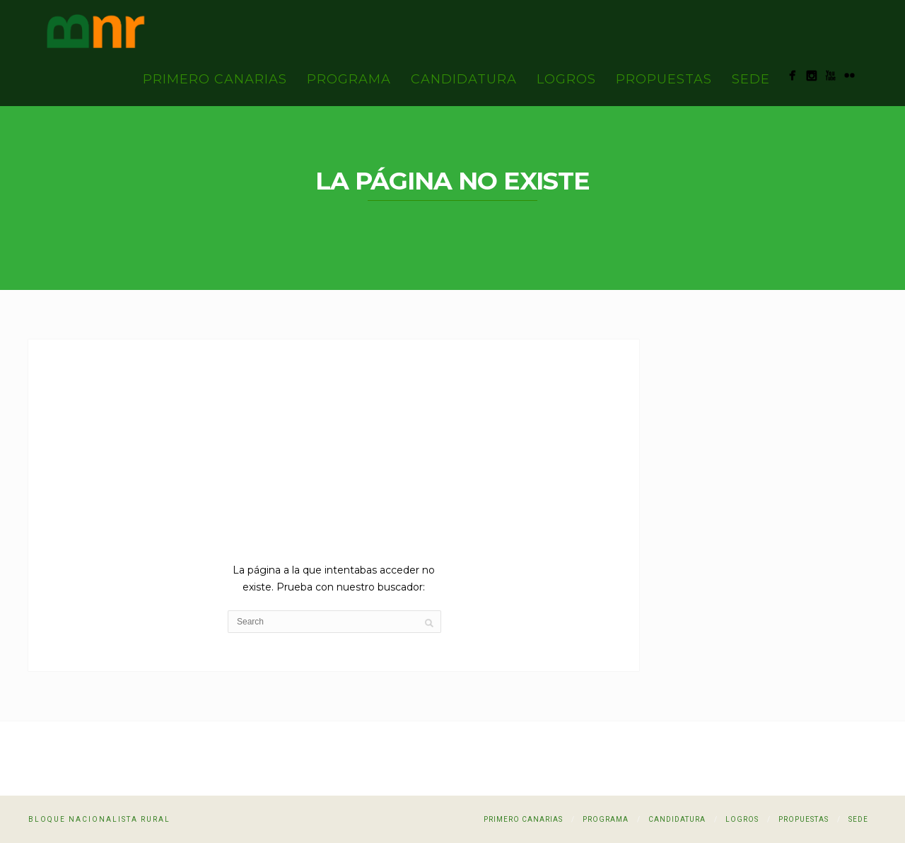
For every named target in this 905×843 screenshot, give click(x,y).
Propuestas (664, 79)
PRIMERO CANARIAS (215, 79)
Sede (751, 79)
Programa (349, 79)
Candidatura (464, 79)
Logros (566, 79)
